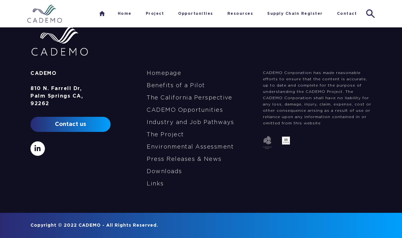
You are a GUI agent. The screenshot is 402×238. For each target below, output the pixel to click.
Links (155, 184)
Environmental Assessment (190, 147)
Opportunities (195, 13)
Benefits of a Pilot (176, 85)
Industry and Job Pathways (190, 122)
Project (155, 13)
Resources (240, 13)
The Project (165, 135)
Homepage (164, 73)
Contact (347, 13)
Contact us (70, 124)
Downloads (164, 171)
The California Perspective (189, 98)
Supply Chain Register (295, 13)
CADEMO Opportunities (185, 110)
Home (102, 13)
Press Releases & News (184, 159)
